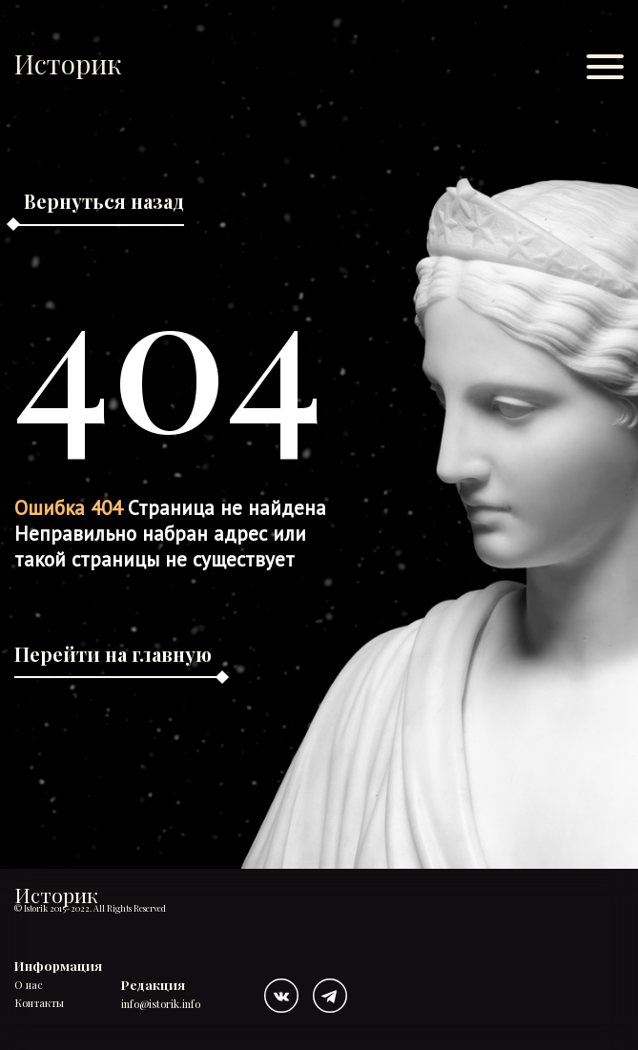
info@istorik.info (160, 1005)
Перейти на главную (113, 654)
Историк (68, 64)
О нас (28, 985)
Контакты (39, 1004)
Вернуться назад (104, 201)
